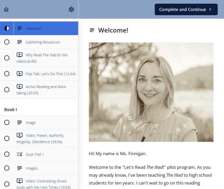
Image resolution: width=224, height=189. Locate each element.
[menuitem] (71, 9)
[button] (6, 9)
